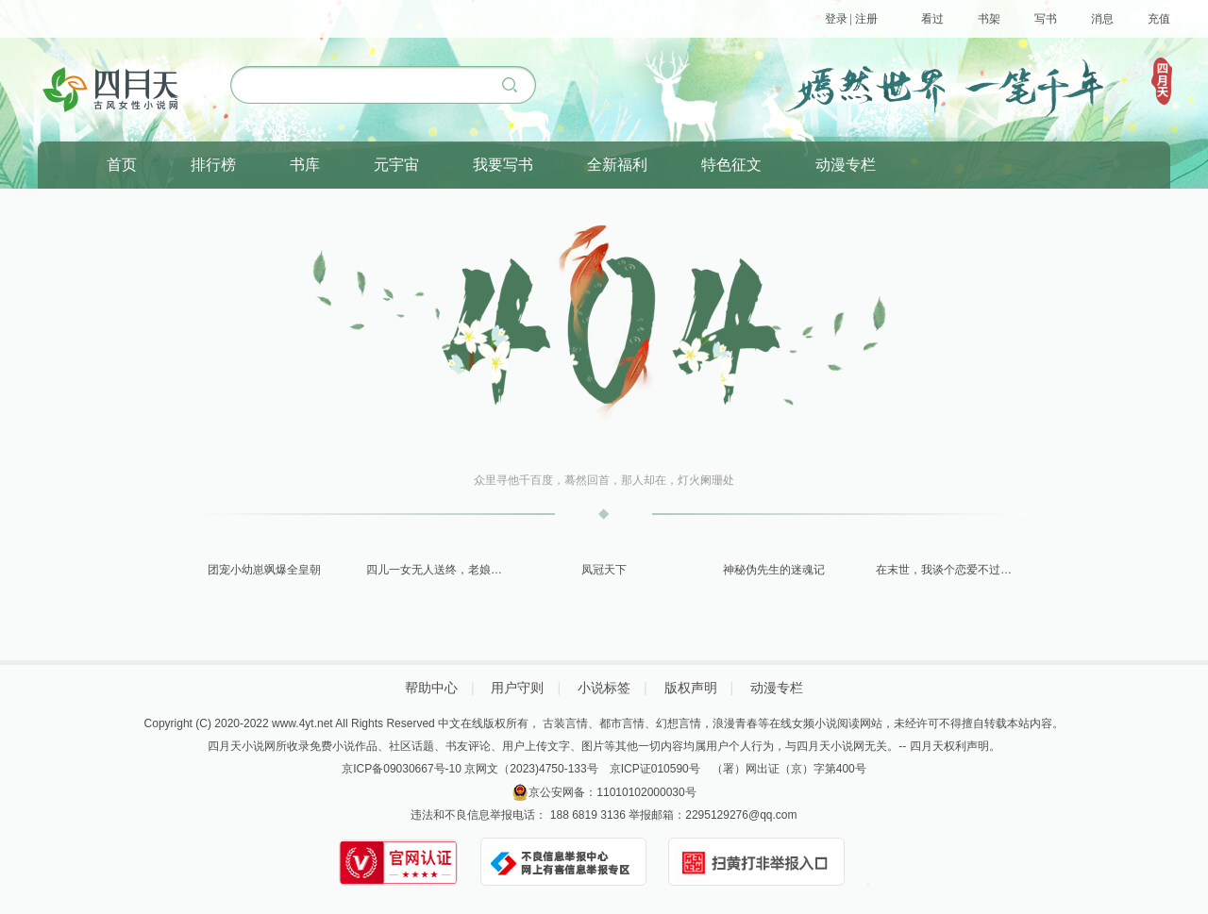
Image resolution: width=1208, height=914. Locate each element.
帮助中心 (431, 687)
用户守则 (517, 687)
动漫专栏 (776, 687)
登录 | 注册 (851, 18)
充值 (1159, 18)
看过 (932, 18)
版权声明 (690, 687)
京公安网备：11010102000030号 (612, 792)
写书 (1045, 18)
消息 (1102, 18)
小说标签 (604, 687)
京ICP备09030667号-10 (401, 768)
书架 (989, 18)
